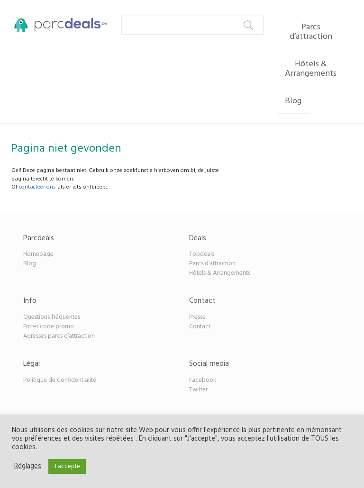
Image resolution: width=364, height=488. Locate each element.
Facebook (202, 380)
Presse (197, 317)
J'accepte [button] (67, 466)
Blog (293, 101)
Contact (199, 327)
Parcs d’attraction (311, 32)
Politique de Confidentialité (59, 380)
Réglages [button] (27, 466)
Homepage (38, 254)
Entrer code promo (48, 327)
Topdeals (201, 254)
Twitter (198, 390)
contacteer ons (37, 187)
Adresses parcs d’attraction (59, 336)
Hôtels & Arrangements (311, 69)
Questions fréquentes (51, 317)
